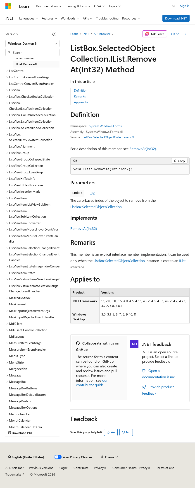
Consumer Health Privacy (129, 468)
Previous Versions (41, 468)
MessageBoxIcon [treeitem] (20, 401)
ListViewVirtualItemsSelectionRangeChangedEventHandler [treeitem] (33, 289)
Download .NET (176, 18)
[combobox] (32, 43)
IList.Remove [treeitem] (25, 58)
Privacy (99, 468)
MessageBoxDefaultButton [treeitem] (27, 394)
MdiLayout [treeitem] (16, 336)
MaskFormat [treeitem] (17, 304)
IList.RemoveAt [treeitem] (26, 64)
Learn (74, 34)
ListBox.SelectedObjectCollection (96, 206)
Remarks (80, 96)
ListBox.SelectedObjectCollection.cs (107, 137)
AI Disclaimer (14, 468)
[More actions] (186, 34)
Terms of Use (165, 468)
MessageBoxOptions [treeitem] (23, 407)
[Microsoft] (8, 6)
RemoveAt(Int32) (142, 148)
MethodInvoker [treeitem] (20, 414)
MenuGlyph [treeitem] (17, 356)
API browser (102, 34)
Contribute (81, 468)
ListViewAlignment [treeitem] (22, 146)
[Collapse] (53, 34)
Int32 (91, 193)
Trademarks (13, 474)
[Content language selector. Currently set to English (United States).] (26, 457)
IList (182, 260)
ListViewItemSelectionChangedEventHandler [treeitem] (34, 257)
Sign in (185, 6)
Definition (80, 90)
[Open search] (173, 6)
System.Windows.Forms (105, 126)
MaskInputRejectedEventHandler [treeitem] (31, 317)
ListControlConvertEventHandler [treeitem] (31, 83)
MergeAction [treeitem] (18, 369)
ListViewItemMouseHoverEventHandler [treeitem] (33, 239)
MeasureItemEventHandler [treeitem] (27, 349)
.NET (86, 34)
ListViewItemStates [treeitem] (22, 273)
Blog (62, 468)
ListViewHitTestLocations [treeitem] (26, 185)
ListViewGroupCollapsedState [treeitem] (29, 159)
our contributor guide (92, 382)
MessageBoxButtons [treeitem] (23, 388)
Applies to (81, 102)
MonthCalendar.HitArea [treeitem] (25, 427)
